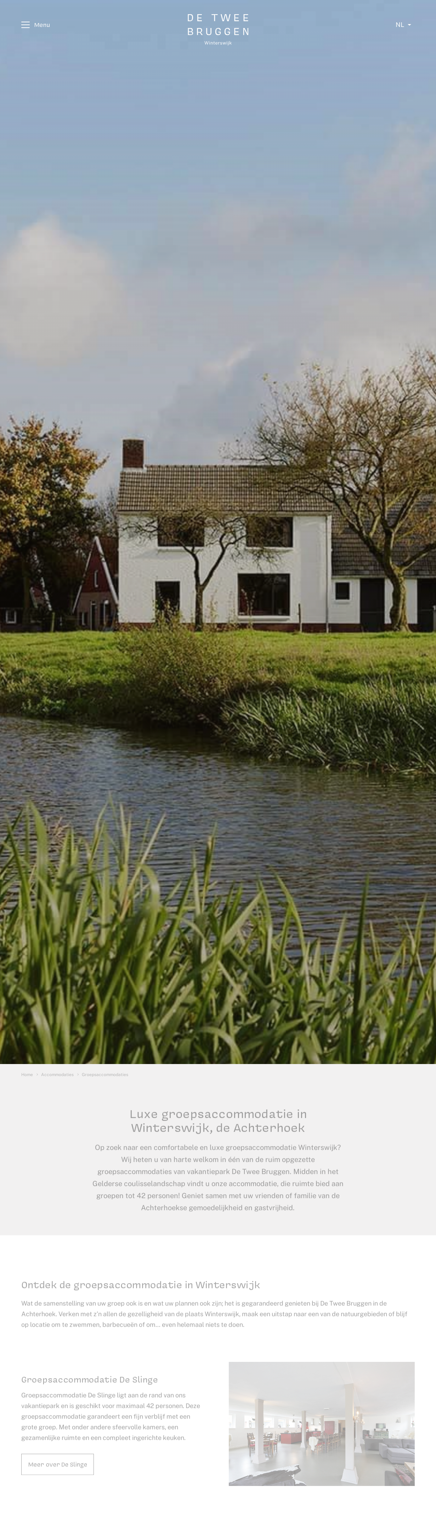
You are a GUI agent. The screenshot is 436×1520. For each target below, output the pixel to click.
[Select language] (403, 24)
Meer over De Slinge (57, 1471)
